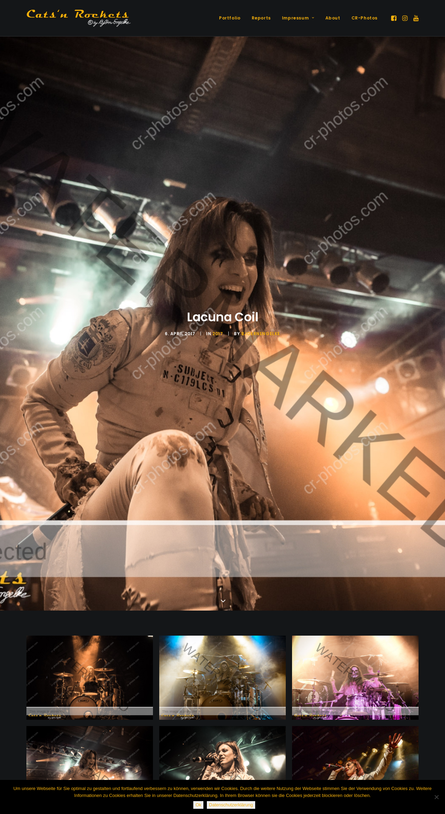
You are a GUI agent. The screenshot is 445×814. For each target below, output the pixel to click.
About (332, 18)
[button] (394, 18)
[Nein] (436, 796)
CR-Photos (364, 18)
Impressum (298, 18)
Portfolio (229, 18)
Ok (198, 804)
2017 (217, 334)
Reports (261, 18)
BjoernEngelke (260, 334)
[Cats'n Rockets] (78, 18)
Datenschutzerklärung (231, 804)
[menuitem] (229, 18)
